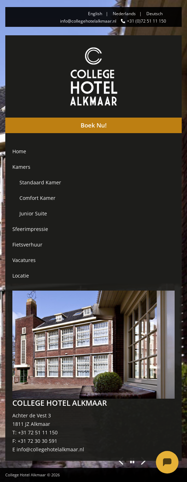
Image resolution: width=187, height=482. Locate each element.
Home (19, 151)
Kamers (21, 166)
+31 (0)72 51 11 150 (146, 21)
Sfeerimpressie (30, 229)
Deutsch (154, 14)
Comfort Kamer (37, 198)
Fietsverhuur (27, 244)
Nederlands (124, 14)
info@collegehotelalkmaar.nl (88, 21)
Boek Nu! (94, 125)
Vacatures (24, 260)
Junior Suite (33, 213)
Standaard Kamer (40, 182)
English (95, 14)
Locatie (20, 275)
